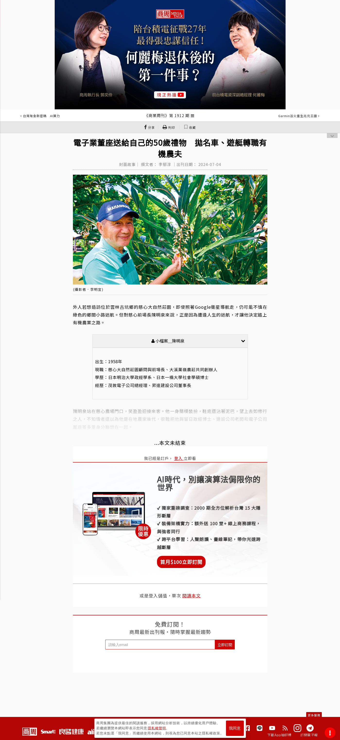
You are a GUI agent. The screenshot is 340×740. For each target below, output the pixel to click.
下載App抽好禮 (279, 734)
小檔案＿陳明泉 (198, 341)
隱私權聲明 (157, 728)
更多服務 (314, 715)
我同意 (235, 728)
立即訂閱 (225, 644)
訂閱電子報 (309, 734)
